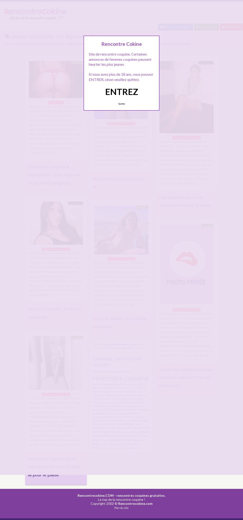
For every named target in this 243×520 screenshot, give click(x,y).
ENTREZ (121, 91)
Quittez (121, 104)
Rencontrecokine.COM (96, 495)
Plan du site (121, 507)
